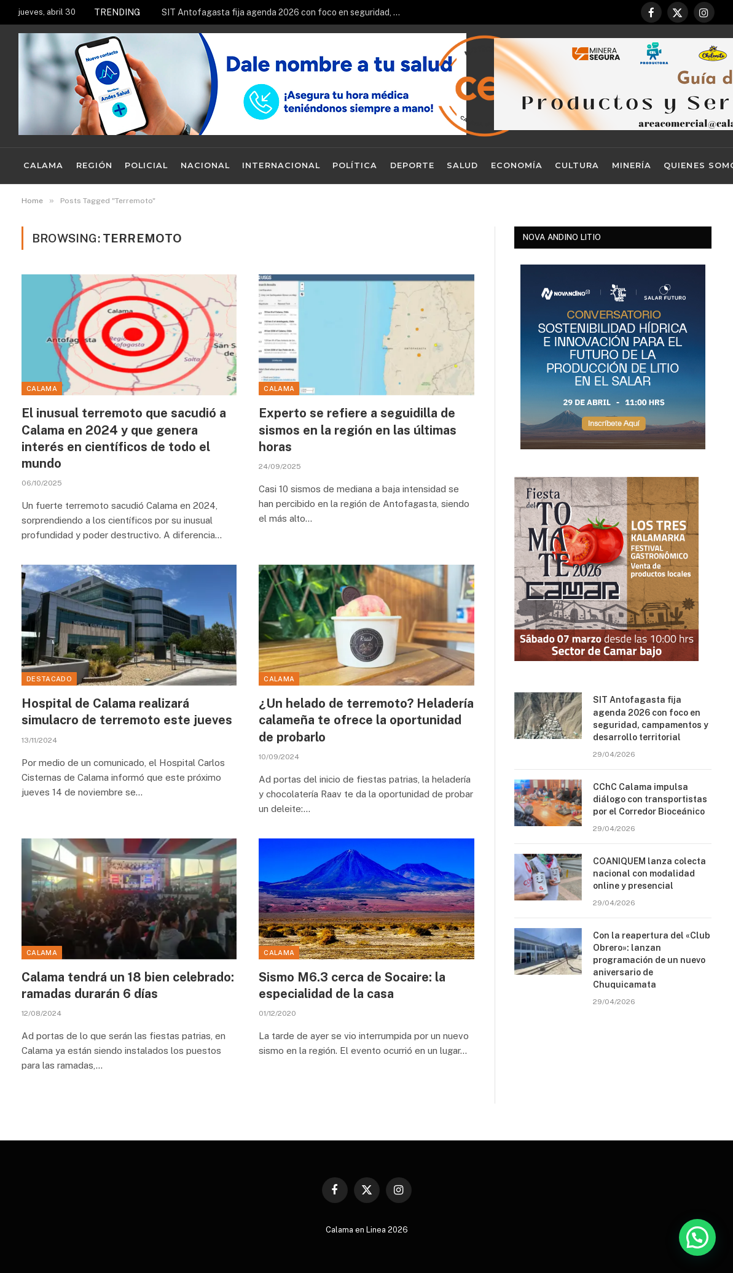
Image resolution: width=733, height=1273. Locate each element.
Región (94, 165)
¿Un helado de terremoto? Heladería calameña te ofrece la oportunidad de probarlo (366, 720)
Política (354, 165)
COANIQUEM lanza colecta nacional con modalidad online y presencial (649, 873)
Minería (631, 165)
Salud (462, 165)
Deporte (412, 165)
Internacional (280, 165)
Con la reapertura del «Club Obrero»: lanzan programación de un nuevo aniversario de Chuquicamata (651, 960)
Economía (517, 165)
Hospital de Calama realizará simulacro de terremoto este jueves (127, 711)
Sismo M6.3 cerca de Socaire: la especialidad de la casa (352, 985)
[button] (697, 1237)
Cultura (577, 165)
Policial (146, 165)
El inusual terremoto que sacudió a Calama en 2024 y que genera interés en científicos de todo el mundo (124, 438)
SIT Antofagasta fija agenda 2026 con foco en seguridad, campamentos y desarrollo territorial (284, 12)
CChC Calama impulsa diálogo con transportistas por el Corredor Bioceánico (650, 799)
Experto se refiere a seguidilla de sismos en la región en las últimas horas (358, 430)
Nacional (205, 165)
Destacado (49, 679)
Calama (43, 165)
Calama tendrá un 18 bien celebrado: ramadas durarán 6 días (128, 985)
